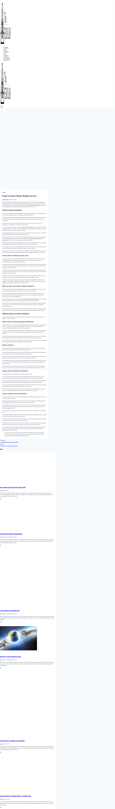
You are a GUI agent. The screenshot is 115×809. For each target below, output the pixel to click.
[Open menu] (1, 107)
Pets (4, 53)
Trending (5, 47)
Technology (6, 57)
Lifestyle (5, 55)
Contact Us (6, 59)
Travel (5, 49)
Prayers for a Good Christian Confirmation (24, 441)
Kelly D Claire (6, 199)
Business (6, 51)
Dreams (4, 192)
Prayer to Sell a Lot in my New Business (24, 444)
